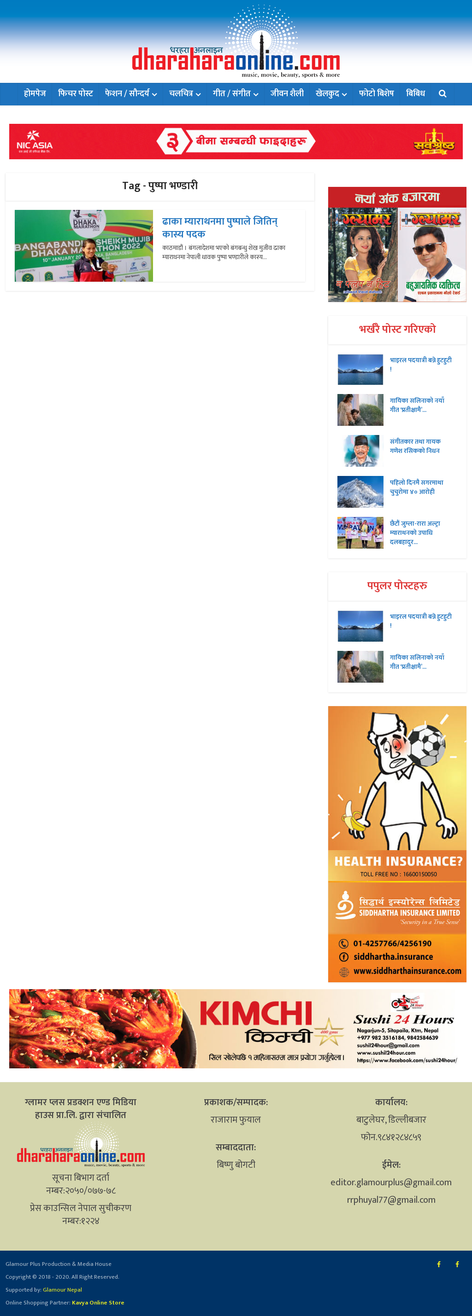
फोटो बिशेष (376, 94)
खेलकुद (327, 94)
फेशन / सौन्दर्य (127, 94)
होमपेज (35, 94)
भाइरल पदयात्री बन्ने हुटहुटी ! (421, 364)
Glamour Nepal (61, 1290)
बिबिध (415, 94)
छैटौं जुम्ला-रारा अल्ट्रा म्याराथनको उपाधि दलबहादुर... (415, 532)
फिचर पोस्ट (75, 94)
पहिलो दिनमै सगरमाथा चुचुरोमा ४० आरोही (416, 487)
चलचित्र (181, 94)
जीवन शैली (287, 94)
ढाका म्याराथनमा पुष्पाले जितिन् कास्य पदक (219, 228)
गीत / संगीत (232, 94)
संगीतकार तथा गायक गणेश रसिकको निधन (415, 446)
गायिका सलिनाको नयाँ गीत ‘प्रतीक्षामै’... (417, 405)
